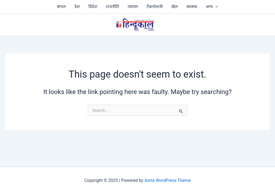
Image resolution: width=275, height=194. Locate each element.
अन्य (212, 6)
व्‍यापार (133, 6)
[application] (215, 6)
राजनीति (112, 6)
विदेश (92, 6)
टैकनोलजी (155, 6)
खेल (174, 6)
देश (77, 6)
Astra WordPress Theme (167, 180)
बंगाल (61, 6)
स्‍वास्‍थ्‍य (191, 6)
